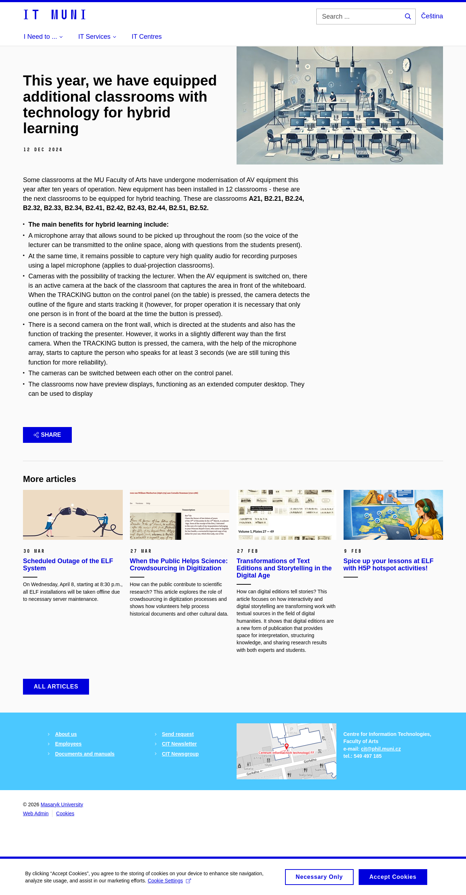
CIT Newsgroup (180, 754)
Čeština (432, 16)
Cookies (65, 813)
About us (66, 734)
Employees (68, 744)
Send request (178, 734)
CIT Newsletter (179, 744)
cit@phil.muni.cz (381, 749)
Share (47, 435)
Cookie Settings (169, 883)
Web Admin (35, 813)
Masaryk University (62, 804)
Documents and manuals (85, 754)
